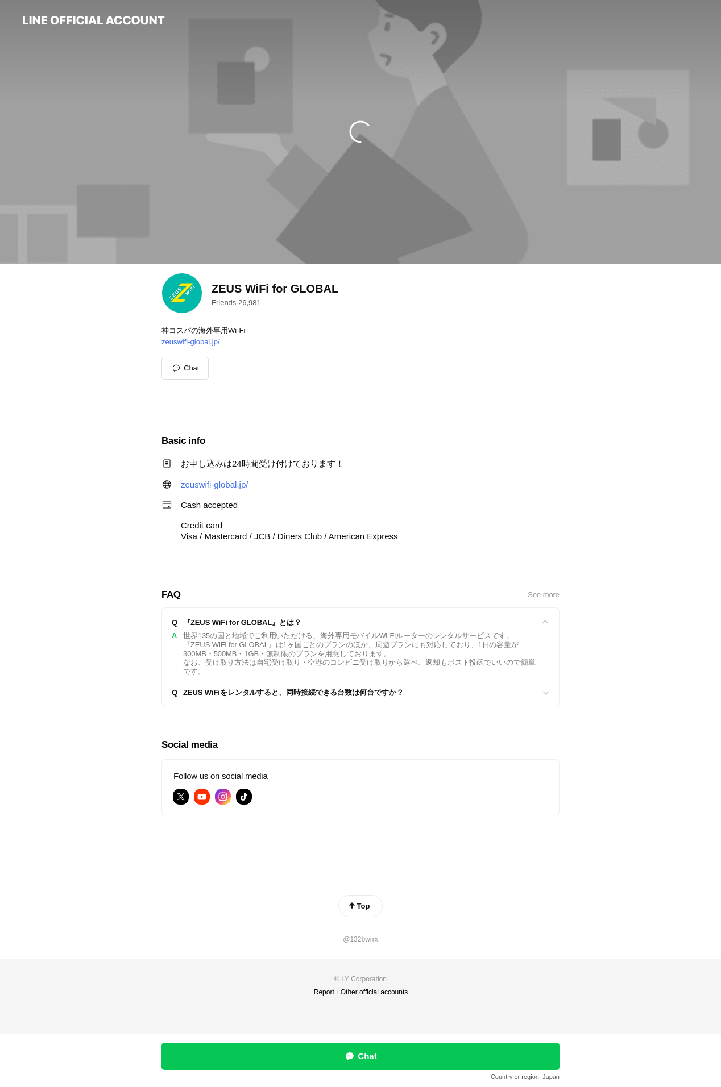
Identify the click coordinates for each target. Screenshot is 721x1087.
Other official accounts (374, 992)
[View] (360, 622)
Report (324, 992)
